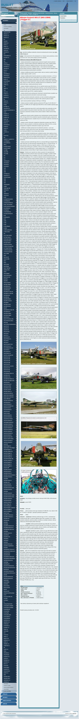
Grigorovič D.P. (7, 77)
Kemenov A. (6, 102)
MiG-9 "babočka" (7, 268)
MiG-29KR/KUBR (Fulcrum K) (9, 529)
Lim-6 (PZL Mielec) (7, 242)
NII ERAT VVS (6, 634)
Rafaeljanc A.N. (6, 643)
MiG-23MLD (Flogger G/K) (8, 458)
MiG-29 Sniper (6, 513)
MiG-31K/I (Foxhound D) (8, 576)
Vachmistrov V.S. (7, 680)
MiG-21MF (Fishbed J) (8, 416)
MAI (4, 137)
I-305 (5, 180)
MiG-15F (5, 307)
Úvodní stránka (23, 13)
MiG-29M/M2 (6, 534)
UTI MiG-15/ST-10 (7, 609)
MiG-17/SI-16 (6, 327)
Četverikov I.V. (6, 66)
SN (4, 602)
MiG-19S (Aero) (7, 382)
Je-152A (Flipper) (7, 226)
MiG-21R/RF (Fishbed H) (8, 427)
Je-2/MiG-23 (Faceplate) (8, 199)
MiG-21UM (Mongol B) (8, 440)
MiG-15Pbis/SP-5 (7, 311)
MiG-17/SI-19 (6, 329)
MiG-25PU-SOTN (7, 482)
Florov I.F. (5, 70)
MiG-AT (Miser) (6, 585)
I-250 (5, 171)
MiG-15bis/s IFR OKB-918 (8, 293)
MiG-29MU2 (6, 540)
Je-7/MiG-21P (6, 209)
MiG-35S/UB (6, 583)
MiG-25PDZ (6, 478)
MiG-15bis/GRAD (7, 289)
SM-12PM (5, 598)
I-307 (5, 182)
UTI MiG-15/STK (6, 611)
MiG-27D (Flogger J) (7, 505)
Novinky (5, 697)
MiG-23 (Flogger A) (7, 445)
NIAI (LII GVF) (6, 631)
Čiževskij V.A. (6, 68)
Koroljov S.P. (6, 115)
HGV (4, 30)
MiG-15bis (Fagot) (7, 284)
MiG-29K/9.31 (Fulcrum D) (9, 525)
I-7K (4, 155)
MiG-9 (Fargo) (6, 266)
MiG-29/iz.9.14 (6, 518)
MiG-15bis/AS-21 (7, 286)
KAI (4, 99)
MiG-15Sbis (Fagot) (7, 315)
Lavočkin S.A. (6, 131)
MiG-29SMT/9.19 (7, 554)
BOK (4, 53)
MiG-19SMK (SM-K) (7, 387)
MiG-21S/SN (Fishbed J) (8, 429)
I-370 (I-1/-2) (6, 195)
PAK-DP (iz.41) (6, 591)
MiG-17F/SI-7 (6, 342)
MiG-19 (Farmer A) (7, 353)
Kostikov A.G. (6, 117)
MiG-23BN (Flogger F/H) (8, 451)
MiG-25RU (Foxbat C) (7, 502)
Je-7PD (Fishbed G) (7, 211)
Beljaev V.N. (6, 46)
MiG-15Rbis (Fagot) (7, 313)
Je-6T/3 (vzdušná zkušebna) (9, 206)
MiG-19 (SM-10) (7, 367)
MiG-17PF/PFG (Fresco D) (8, 347)
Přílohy (5, 694)
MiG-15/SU (6, 278)
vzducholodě (6, 689)
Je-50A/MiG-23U (7, 217)
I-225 (5, 168)
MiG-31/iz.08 (6, 569)
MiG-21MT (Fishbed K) (8, 420)
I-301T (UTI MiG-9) (7, 177)
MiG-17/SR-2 (6, 335)
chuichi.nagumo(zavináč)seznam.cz (68, 20)
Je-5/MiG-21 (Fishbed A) (8, 202)
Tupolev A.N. (6, 672)
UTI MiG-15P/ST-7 (7, 616)
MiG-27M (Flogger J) (7, 509)
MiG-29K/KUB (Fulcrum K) (8, 527)
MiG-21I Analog (7, 413)
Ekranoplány (6, 28)
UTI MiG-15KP (6, 612)
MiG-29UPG (6, 562)
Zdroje (5, 703)
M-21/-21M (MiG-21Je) (8, 251)
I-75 (4, 159)
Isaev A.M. (6, 91)
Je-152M (5, 228)
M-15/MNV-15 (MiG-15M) (8, 246)
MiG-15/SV (6, 280)
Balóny (5, 24)
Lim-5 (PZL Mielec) (7, 237)
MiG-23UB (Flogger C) (8, 465)
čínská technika (7, 691)
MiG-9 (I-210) (6, 264)
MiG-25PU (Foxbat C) (8, 480)
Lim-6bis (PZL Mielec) (8, 244)
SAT (4, 647)
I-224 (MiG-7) (6, 166)
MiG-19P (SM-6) (7, 375)
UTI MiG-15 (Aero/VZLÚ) (8, 603)
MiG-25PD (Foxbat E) (8, 473)
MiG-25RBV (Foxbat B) (8, 498)
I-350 (5, 191)
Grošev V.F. (6, 79)
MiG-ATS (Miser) (7, 587)
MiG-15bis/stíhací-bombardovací (7, 299)
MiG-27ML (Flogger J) (8, 511)
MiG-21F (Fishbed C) (7, 404)
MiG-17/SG (6, 322)
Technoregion (6, 667)
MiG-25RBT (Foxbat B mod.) (9, 496)
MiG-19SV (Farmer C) (8, 391)
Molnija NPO (6, 623)
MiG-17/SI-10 (6, 326)
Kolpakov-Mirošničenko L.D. (9, 110)
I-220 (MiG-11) (6, 160)
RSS (75, 1)
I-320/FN (5, 186)
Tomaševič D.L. (6, 669)
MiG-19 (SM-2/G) (7, 362)
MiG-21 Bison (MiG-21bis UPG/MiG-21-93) (8, 395)
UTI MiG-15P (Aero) (7, 614)
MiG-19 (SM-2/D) (7, 360)
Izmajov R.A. (6, 93)
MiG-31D (5, 574)
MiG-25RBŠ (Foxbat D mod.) (9, 494)
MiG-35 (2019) (6, 582)
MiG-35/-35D (6, 580)
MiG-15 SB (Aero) (7, 282)
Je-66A (5, 220)
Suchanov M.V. (7, 656)
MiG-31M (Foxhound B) (8, 578)
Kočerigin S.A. (6, 106)
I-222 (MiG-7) (6, 164)
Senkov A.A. (6, 649)
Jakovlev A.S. (6, 97)
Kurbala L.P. (6, 126)
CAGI (4, 59)
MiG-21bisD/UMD (7, 402)
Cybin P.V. (6, 62)
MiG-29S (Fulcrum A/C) (8, 543)
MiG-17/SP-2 (6, 333)
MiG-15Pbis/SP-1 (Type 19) (9, 309)
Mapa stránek (69, 1)
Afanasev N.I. (6, 33)
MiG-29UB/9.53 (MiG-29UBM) (9, 558)
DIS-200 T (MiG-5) (7, 148)
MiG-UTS (5, 589)
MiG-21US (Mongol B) (8, 442)
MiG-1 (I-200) (6, 253)
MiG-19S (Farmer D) (7, 384)
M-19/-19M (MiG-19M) (8, 249)
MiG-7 (5, 260)
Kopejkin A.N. (6, 113)
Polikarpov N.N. (7, 640)
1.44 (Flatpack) (6, 140)
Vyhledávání (4, 13)
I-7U (4, 157)
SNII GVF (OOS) (6, 654)
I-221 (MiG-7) (6, 162)
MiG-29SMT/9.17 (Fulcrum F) (9, 549)
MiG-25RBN (6, 491)
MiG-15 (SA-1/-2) (7, 277)
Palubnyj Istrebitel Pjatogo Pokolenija (9, 593)
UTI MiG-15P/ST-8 (7, 618)
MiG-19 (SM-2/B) (7, 358)
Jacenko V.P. (6, 95)
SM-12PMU (6, 600)
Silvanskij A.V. (6, 652)
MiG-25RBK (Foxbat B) (8, 489)
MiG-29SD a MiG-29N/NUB (8, 545)
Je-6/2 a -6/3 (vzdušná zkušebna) (8, 204)
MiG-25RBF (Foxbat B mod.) (9, 487)
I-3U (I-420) (6, 153)
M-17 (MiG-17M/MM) (8, 248)
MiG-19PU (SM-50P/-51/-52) (9, 380)
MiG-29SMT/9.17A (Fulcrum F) (9, 551)
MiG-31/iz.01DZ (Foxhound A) (9, 567)
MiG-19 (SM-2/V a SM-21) (8, 366)
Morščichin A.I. (7, 625)
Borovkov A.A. (6, 57)
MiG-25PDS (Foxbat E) (8, 476)
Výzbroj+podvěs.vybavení (8, 687)
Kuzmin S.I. (6, 128)
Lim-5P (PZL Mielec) (7, 240)
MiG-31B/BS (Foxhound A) (9, 571)
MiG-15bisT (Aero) (7, 306)
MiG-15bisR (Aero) (7, 304)
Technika (30, 13)
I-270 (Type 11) (6, 173)
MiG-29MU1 (6, 538)
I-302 (5, 179)
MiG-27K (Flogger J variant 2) (9, 507)
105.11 (5, 144)
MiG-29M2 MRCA (7, 536)
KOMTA (5, 111)
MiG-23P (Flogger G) (7, 462)
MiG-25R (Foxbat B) (7, 484)
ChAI (4, 86)
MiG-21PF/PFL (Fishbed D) (8, 422)
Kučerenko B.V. (7, 124)
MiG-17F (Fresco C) (7, 338)
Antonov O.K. (6, 37)
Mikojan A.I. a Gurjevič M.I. (9, 139)
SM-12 (5, 594)
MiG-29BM (6, 522)
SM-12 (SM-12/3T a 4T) (8, 596)
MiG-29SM (6, 547)
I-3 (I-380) (5, 150)
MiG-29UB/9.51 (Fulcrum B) (9, 556)
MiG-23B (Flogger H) (7, 449)
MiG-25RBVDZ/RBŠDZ (7, 500)
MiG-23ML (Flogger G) (8, 456)
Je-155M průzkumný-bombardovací (8, 230)
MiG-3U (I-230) (6, 258)
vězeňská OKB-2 (7, 678)
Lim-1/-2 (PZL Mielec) (8, 235)
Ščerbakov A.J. (6, 660)
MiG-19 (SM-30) (7, 371)
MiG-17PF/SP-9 (6, 349)
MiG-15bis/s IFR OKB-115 (8, 291)
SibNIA (5, 651)
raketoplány (6, 683)
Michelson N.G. (7, 620)
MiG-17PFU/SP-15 (7, 351)
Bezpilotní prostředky (8, 26)
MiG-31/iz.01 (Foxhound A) (9, 565)
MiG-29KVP (6, 531)
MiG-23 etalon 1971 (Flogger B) (9, 448)
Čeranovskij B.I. (7, 64)
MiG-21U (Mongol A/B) (8, 436)
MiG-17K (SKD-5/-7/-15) (8, 344)
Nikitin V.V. (6, 636)
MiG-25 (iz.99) (6, 467)
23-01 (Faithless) (7, 142)
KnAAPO (5, 104)
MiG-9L (5, 271)
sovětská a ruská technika (38, 13)
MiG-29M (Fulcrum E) (8, 533)
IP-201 (5, 197)
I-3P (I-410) (6, 151)
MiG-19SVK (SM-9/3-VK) (8, 393)
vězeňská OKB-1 (7, 676)
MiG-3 (5, 255)
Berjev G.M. (6, 50)
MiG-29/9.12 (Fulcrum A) (8, 514)
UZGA (5, 674)
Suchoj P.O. (6, 658)
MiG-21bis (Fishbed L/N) (8, 400)
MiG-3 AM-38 (6, 257)
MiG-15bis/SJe (6, 297)
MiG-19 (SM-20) (7, 369)
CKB (4, 61)
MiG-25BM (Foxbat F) (8, 469)
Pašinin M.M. (6, 638)
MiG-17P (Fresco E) (7, 346)
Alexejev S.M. (6, 35)
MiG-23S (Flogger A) (7, 464)
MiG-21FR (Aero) (7, 411)
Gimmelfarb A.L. (7, 73)
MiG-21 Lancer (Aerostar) (8, 396)
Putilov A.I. (6, 641)
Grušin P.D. (6, 82)
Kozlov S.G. (6, 119)
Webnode (74, 713)
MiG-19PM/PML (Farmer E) (9, 378)
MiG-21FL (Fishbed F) (7, 409)
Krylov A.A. (6, 122)
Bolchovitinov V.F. (7, 55)
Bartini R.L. (6, 44)
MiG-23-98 (6, 444)
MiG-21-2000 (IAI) (7, 398)
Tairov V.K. (6, 663)
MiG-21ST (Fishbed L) (8, 435)
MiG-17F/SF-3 (6, 340)
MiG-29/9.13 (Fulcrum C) (8, 516)
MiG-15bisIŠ (6, 302)
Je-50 (5, 215)
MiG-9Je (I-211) (6, 269)
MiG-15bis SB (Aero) (8, 300)
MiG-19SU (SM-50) (7, 389)
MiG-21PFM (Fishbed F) (8, 424)
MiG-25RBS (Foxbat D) (8, 493)
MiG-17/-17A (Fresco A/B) (8, 318)
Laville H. (5, 130)
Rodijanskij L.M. (7, 645)
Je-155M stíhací (7, 231)
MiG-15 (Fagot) (6, 273)
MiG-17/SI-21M (6, 331)
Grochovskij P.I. (7, 81)
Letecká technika (49, 13)
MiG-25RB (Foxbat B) (7, 485)
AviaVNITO (5, 41)
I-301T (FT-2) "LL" (7, 175)
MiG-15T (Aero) (6, 317)
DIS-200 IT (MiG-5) (7, 146)
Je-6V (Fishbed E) (7, 208)
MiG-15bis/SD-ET (7, 295)
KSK (4, 233)
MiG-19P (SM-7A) (7, 376)
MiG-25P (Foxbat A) (7, 471)
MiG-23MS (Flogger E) (8, 460)
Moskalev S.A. (6, 627)
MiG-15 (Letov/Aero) (7, 275)
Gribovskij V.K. (6, 75)
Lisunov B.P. (6, 135)
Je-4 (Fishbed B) (7, 200)
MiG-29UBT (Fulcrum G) (8, 560)
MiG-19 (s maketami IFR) (8, 355)
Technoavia (6, 665)
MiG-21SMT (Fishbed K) (8, 433)
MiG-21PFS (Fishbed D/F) (8, 425)
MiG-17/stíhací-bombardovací (10, 324)
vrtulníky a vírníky (7, 685)
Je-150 (5, 222)
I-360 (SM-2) (6, 193)
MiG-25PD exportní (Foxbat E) (9, 474)
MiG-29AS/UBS (6, 520)
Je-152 (5, 224)
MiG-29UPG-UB (6, 563)
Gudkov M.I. (6, 84)
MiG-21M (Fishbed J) (8, 415)
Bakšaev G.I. (6, 42)
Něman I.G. (6, 629)
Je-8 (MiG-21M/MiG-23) (8, 213)
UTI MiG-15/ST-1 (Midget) (8, 605)
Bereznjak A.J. (6, 48)
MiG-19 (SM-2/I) (7, 364)
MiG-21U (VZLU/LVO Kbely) (8, 438)
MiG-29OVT (6, 542)
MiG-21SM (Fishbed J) (8, 431)
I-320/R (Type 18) (7, 188)
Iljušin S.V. (6, 88)
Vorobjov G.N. (6, 681)
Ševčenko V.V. (6, 661)
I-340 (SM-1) (6, 189)
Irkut (5, 90)
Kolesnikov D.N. (7, 108)
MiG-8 (5, 262)
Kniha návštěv (7, 700)
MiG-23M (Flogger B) (8, 453)
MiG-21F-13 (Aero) (7, 407)
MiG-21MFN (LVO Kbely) (8, 418)
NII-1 (4, 632)
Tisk (63, 1)
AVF (4, 39)
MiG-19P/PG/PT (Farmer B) (9, 373)
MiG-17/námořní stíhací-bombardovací (8, 321)
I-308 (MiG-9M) (7, 184)
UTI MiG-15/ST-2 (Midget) (8, 607)
